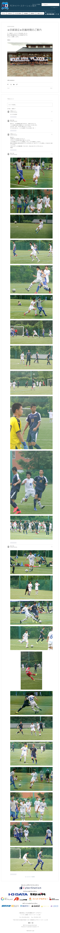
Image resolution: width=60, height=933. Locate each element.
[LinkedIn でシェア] (13, 84)
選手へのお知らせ (11, 80)
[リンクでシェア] (16, 84)
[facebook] (56, 14)
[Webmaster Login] (30, 931)
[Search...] (50, 4)
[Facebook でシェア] (7, 84)
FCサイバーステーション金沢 (23, 6)
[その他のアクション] (52, 111)
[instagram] (58, 14)
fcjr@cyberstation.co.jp (51, 12)
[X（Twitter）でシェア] (10, 84)
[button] (40, 13)
